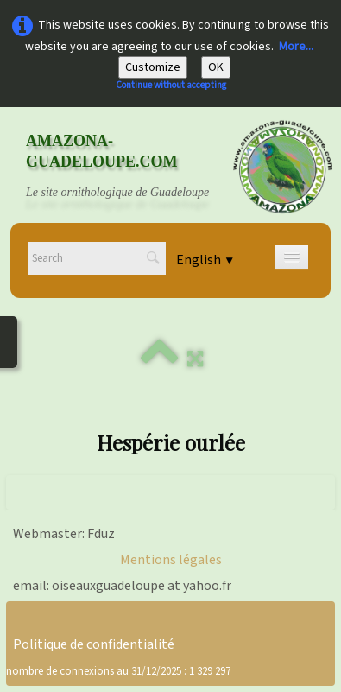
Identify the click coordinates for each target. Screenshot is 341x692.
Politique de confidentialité (93, 644)
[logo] (134, 167)
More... (296, 46)
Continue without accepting (171, 85)
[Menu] (291, 257)
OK (216, 67)
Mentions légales (171, 559)
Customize (152, 67)
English (205, 260)
